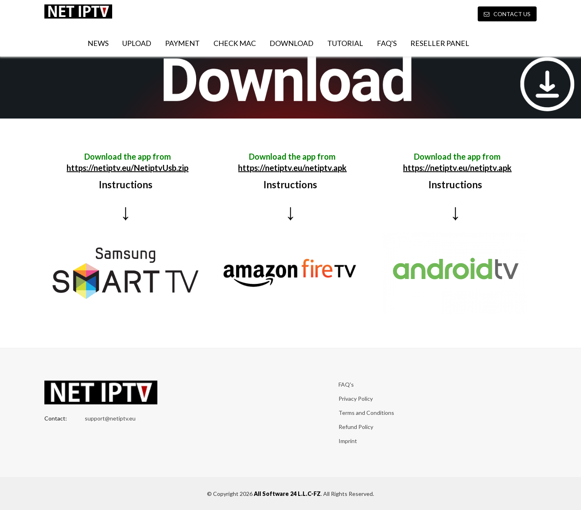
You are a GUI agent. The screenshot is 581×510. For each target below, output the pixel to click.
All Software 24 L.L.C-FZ (287, 493)
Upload (136, 43)
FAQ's (387, 43)
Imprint (348, 440)
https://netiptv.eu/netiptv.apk (292, 168)
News (98, 43)
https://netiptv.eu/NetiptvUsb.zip (127, 168)
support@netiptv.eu (110, 418)
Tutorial (345, 43)
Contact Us (507, 13)
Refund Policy (356, 426)
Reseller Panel (439, 43)
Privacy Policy (356, 398)
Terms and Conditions (366, 412)
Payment (182, 43)
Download (291, 43)
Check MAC (234, 43)
